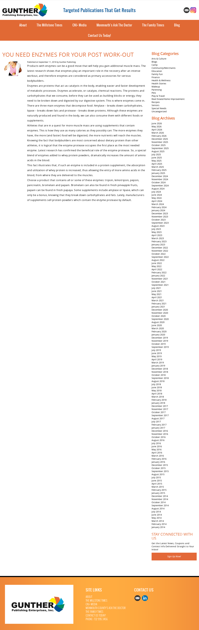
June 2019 (157, 353)
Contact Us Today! (99, 35)
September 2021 (160, 284)
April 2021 (157, 297)
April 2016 (157, 452)
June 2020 (157, 325)
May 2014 (157, 517)
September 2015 (160, 471)
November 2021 (160, 278)
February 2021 (159, 303)
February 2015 (159, 489)
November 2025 (160, 142)
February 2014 (159, 524)
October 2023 (159, 219)
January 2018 (158, 402)
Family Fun (157, 74)
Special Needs (159, 108)
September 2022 (160, 256)
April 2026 (157, 129)
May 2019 (157, 356)
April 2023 (157, 235)
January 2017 (158, 427)
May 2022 (157, 266)
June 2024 (157, 194)
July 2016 (156, 443)
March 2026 (158, 132)
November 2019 (160, 340)
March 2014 (158, 520)
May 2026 (157, 126)
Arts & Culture (159, 58)
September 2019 (160, 347)
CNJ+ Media (79, 25)
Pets (154, 92)
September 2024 (160, 185)
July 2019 (156, 350)
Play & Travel (158, 95)
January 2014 (158, 527)
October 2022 (159, 253)
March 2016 (158, 455)
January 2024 (158, 210)
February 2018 (159, 399)
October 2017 (159, 412)
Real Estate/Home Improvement (168, 99)
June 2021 (157, 291)
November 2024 (160, 179)
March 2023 (158, 238)
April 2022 (157, 269)
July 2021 (156, 288)
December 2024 (160, 176)
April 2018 (157, 393)
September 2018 (160, 378)
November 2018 (160, 371)
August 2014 (158, 508)
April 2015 (157, 483)
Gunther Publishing (67, 62)
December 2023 (160, 213)
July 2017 (156, 421)
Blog (177, 25)
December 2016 (160, 430)
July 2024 (156, 191)
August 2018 (158, 381)
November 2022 (160, 250)
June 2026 (157, 123)
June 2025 (157, 157)
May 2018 (157, 390)
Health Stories (159, 83)
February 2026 (159, 135)
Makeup (156, 86)
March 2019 (158, 362)
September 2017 (160, 415)
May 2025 (157, 160)
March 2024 (158, 204)
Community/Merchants (164, 67)
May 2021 (157, 294)
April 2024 (157, 201)
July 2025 (156, 154)
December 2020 (160, 309)
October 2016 (159, 437)
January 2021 (158, 306)
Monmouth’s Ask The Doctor (114, 25)
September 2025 (160, 148)
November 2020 (160, 312)
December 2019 (160, 337)
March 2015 (158, 486)
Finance (156, 77)
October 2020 (159, 315)
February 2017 (159, 424)
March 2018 (158, 396)
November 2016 (160, 433)
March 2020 (158, 328)
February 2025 (159, 169)
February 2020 (159, 331)
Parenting (157, 89)
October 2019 (159, 343)
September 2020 (160, 319)
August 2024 (158, 188)
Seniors (155, 105)
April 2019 (157, 359)
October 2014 (159, 502)
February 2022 (159, 272)
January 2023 (158, 244)
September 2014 (160, 505)
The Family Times (153, 25)
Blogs (154, 61)
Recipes (156, 102)
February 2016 (159, 458)
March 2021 (158, 300)
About (23, 25)
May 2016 (157, 449)
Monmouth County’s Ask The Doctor (106, 608)
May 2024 (157, 197)
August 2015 (158, 474)
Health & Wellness (161, 80)
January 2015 (158, 492)
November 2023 (160, 216)
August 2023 (158, 225)
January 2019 (158, 365)
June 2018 (157, 387)
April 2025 (157, 163)
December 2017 (160, 406)
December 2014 (160, 496)
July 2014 (156, 511)
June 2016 (157, 446)
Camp (155, 64)
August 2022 (158, 260)
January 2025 (158, 173)
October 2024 (159, 182)
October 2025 (159, 145)
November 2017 (160, 409)
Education (157, 71)
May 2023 (157, 232)
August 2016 (158, 440)
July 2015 (156, 477)
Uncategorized (159, 111)
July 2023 (156, 228)
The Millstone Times (49, 25)
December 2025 (160, 138)
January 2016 (158, 461)
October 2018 (159, 374)
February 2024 (159, 207)
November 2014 (160, 499)
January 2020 (158, 334)
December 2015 (160, 465)
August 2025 (158, 151)
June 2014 (157, 514)
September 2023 (160, 222)
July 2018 (156, 384)
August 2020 (158, 322)
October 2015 (159, 468)
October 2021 (159, 281)
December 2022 (160, 247)
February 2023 (159, 241)
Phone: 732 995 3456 (97, 619)
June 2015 (157, 480)
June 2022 (157, 263)
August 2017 (158, 418)
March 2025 (158, 166)
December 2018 (160, 368)
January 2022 (158, 275)
